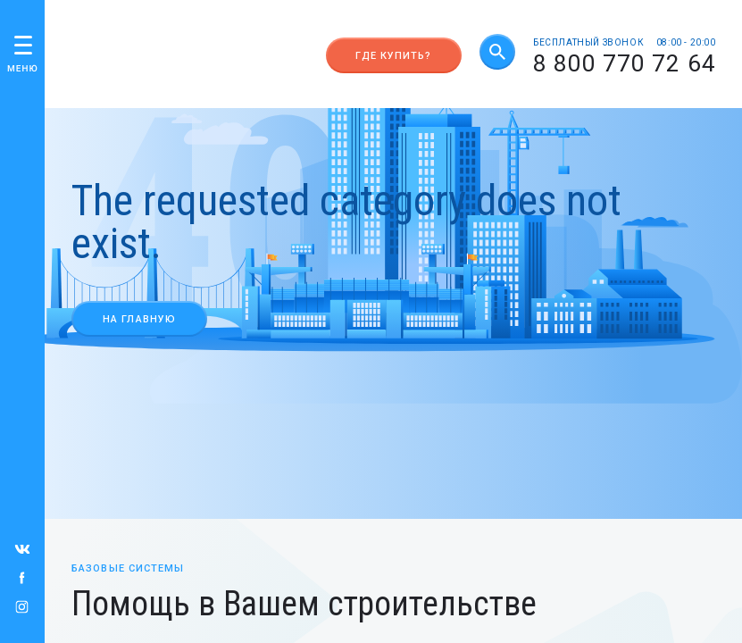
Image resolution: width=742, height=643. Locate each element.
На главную (139, 319)
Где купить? (393, 56)
